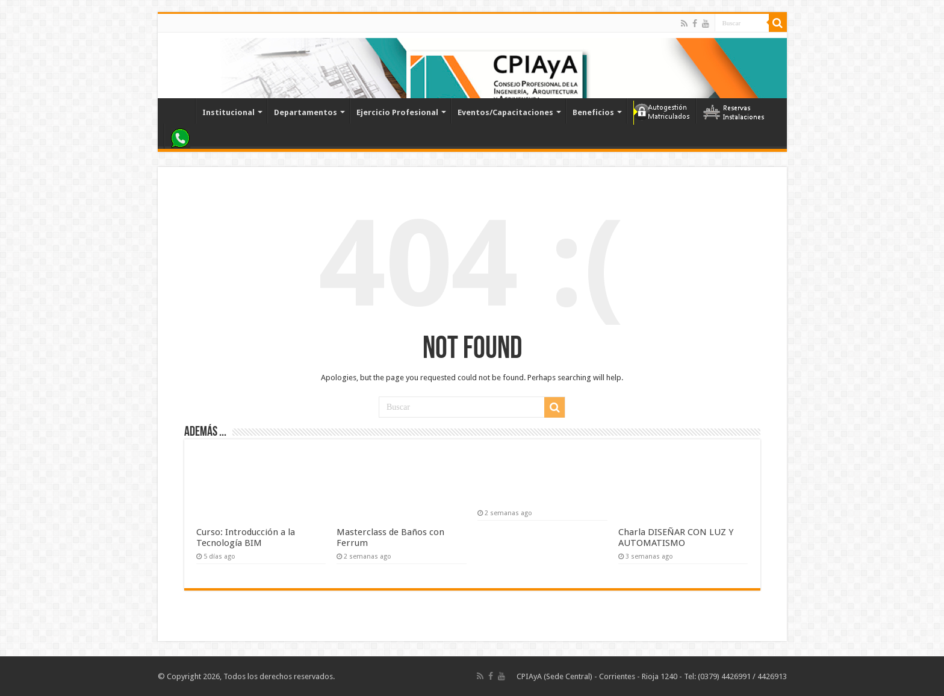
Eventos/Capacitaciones (505, 112)
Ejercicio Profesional (397, 112)
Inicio (179, 111)
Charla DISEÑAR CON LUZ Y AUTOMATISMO (675, 537)
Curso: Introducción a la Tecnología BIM (245, 537)
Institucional (228, 112)
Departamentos (305, 112)
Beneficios (593, 112)
